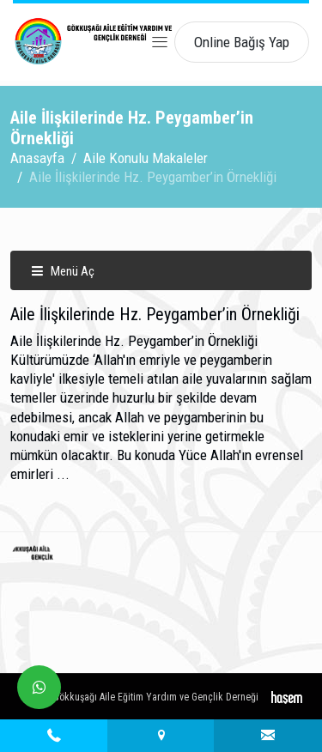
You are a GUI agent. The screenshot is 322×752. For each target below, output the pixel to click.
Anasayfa (37, 158)
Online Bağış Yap (241, 42)
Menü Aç (62, 271)
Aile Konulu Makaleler (145, 158)
